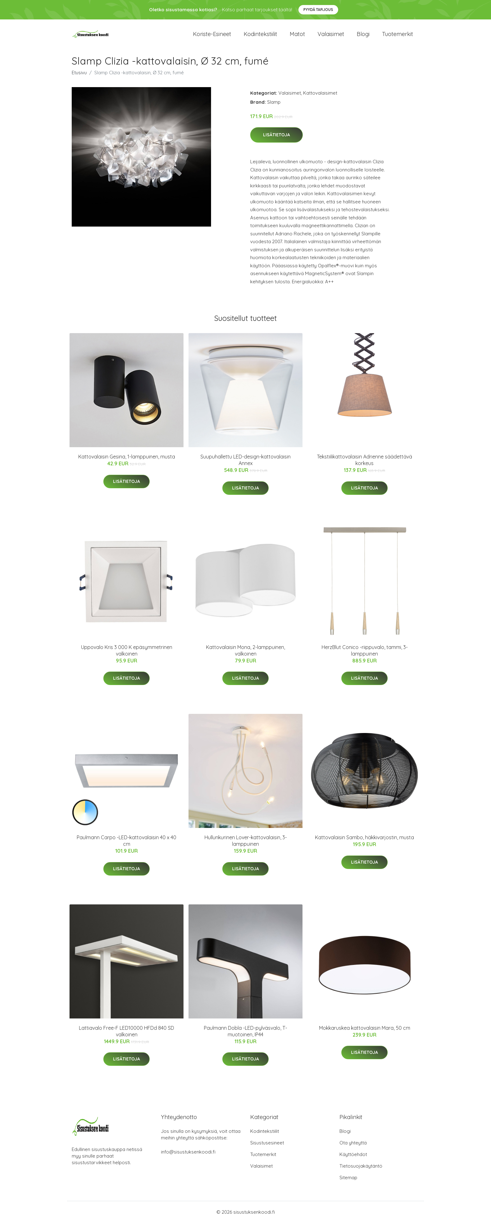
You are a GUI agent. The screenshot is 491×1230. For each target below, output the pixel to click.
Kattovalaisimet (320, 100)
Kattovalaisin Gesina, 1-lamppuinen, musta (126, 464)
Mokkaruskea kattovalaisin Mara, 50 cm (364, 1035)
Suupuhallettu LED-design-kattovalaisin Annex (245, 467)
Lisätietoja (276, 142)
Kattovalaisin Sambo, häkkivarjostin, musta (364, 844)
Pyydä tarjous (318, 9)
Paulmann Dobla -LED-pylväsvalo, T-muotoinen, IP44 (245, 1038)
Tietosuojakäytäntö (360, 1173)
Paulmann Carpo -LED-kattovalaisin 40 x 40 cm (126, 847)
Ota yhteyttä (353, 1150)
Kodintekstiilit (260, 37)
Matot (297, 37)
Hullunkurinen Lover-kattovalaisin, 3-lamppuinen (245, 847)
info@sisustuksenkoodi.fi (188, 1159)
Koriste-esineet (212, 37)
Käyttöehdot (353, 1162)
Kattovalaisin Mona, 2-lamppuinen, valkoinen (245, 657)
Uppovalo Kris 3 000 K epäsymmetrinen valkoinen (126, 657)
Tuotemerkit (397, 37)
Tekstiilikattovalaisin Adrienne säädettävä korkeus (364, 467)
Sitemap (348, 1185)
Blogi (363, 37)
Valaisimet (331, 37)
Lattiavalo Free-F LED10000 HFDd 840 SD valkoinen (126, 1038)
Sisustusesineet (267, 1150)
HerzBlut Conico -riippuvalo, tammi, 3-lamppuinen (365, 657)
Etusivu (79, 79)
